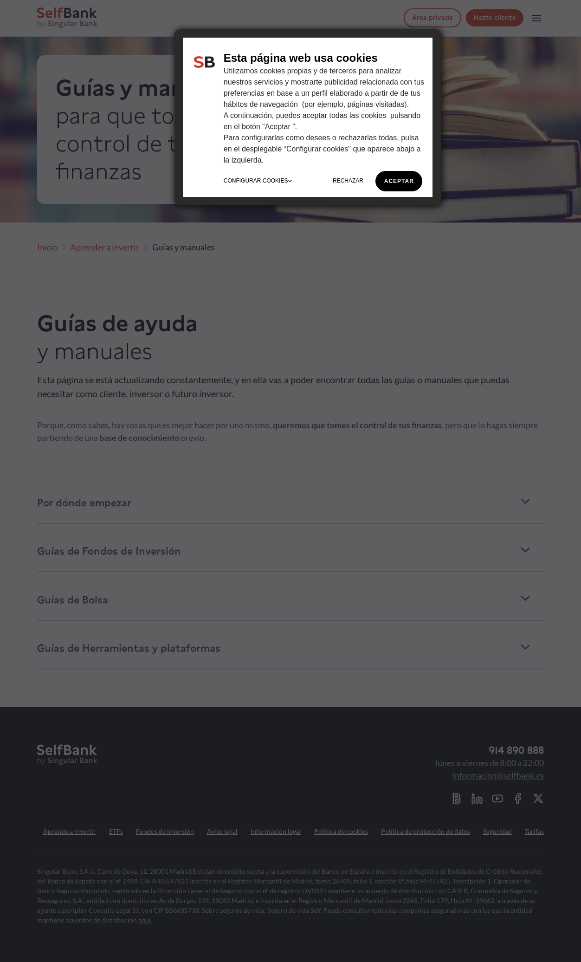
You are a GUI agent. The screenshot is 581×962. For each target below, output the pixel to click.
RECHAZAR (348, 180)
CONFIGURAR (258, 180)
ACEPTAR (399, 181)
